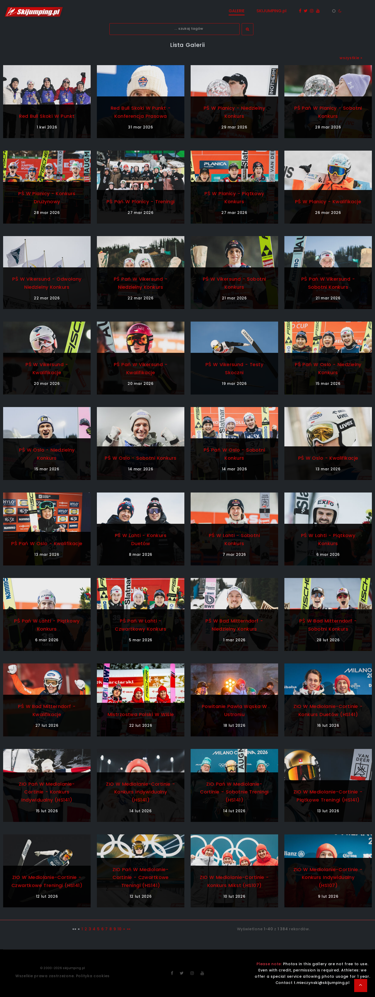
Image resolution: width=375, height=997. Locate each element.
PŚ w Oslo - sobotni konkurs (140, 458)
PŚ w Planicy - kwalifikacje (328, 201)
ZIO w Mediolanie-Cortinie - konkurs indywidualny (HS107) (327, 877)
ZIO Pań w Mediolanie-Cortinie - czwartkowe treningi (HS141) (141, 877)
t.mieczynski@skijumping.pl (321, 982)
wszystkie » (351, 57)
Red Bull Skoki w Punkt (46, 116)
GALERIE (237, 10)
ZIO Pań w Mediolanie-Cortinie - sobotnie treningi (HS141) (234, 792)
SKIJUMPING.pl (272, 10)
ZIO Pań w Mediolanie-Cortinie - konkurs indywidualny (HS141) (47, 792)
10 (119, 929)
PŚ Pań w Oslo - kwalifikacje (47, 543)
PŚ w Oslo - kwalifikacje (328, 458)
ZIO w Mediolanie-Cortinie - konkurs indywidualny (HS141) (140, 792)
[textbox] (174, 29)
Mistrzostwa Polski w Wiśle (141, 714)
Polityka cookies (93, 975)
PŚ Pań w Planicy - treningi (140, 201)
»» (129, 929)
